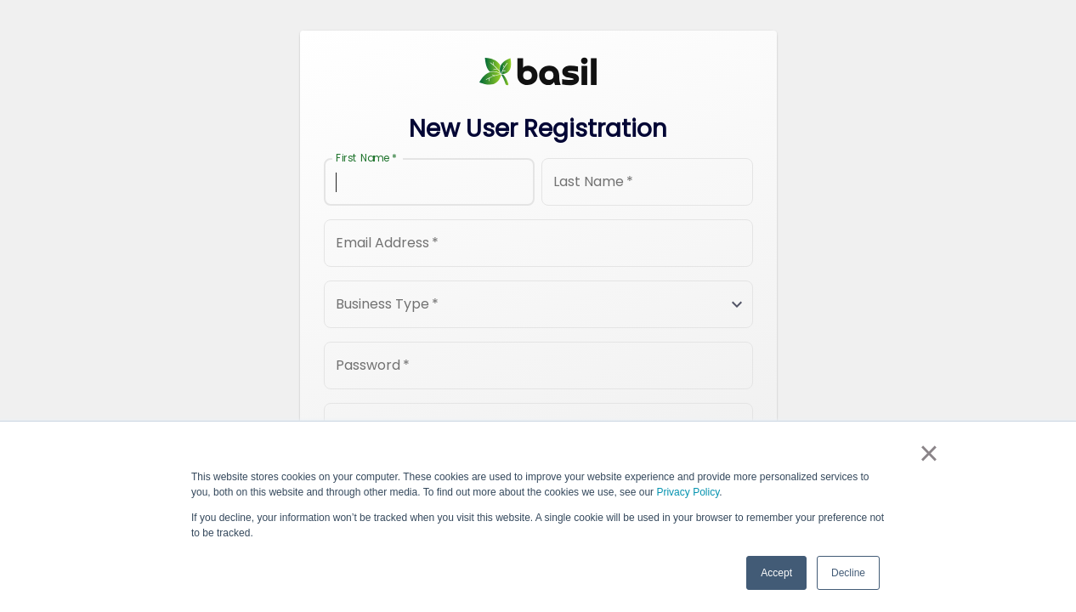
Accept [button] (776, 573)
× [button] (928, 453)
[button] (538, 304)
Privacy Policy (687, 492)
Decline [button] (848, 573)
